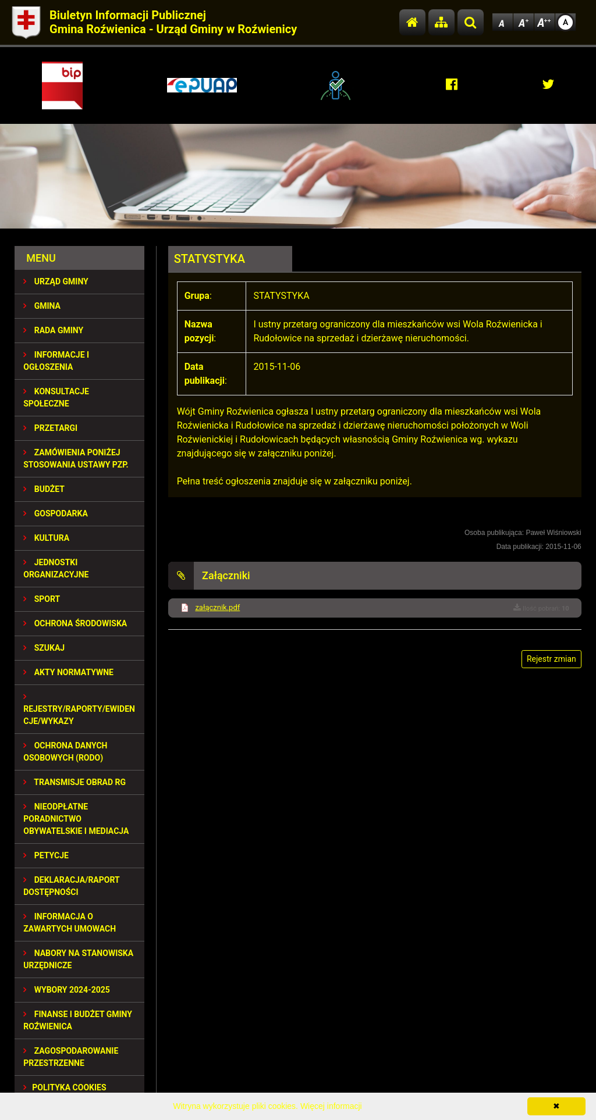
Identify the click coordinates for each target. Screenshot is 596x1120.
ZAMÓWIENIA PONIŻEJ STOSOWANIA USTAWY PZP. (75, 458)
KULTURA (46, 538)
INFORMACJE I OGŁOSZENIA (56, 361)
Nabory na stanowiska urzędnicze (78, 959)
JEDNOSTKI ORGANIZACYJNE (55, 568)
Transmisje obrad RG (74, 782)
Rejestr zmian (551, 659)
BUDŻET (44, 489)
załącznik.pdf (217, 607)
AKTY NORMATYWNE (68, 672)
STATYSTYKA (209, 259)
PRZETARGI (50, 428)
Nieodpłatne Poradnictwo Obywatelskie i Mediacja (76, 819)
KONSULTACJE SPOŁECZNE (56, 397)
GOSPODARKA (55, 513)
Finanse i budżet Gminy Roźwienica (77, 1020)
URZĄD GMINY (55, 281)
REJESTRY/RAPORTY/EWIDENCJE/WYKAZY (79, 709)
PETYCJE (46, 855)
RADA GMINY (53, 330)
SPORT (41, 599)
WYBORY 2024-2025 (66, 989)
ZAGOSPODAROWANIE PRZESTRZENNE (70, 1057)
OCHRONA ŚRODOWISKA (75, 623)
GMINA (42, 306)
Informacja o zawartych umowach (69, 922)
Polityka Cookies (64, 1087)
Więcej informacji (331, 1106)
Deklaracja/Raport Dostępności (71, 886)
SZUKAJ (44, 647)
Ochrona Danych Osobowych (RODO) (65, 751)
